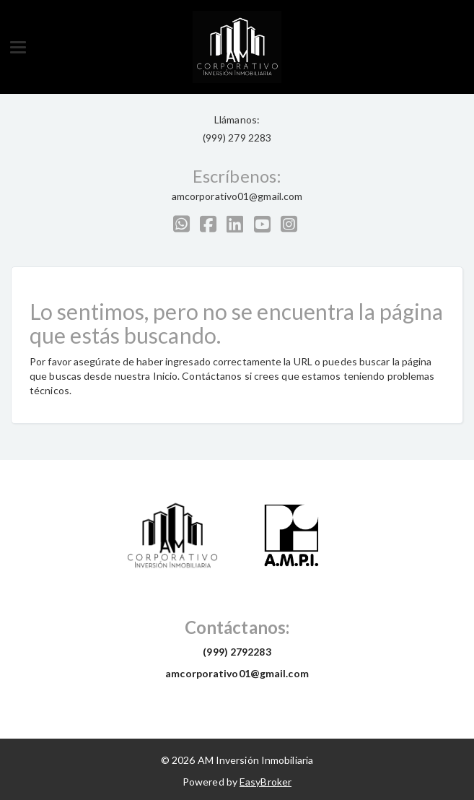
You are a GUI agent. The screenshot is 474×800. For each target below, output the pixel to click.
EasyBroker (265, 781)
